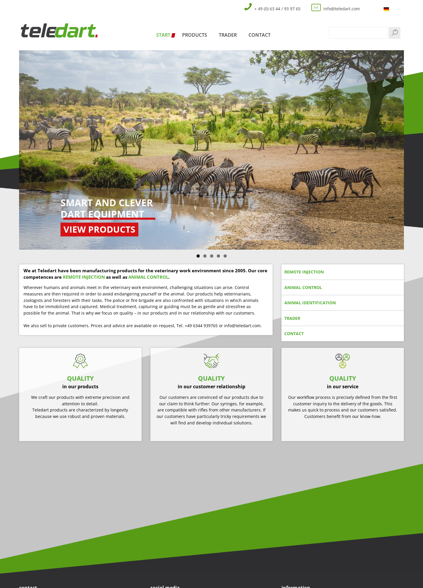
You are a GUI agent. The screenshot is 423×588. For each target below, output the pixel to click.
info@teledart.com (341, 8)
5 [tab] (225, 256)
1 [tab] (198, 256)
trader (292, 318)
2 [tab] (205, 256)
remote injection (304, 272)
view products (99, 229)
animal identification (310, 302)
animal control (303, 287)
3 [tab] (211, 256)
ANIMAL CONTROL (148, 277)
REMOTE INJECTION (84, 277)
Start (163, 35)
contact (294, 333)
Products (194, 35)
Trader (228, 35)
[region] (211, 150)
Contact (260, 35)
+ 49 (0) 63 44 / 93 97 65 (277, 8)
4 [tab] (218, 256)
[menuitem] (387, 9)
